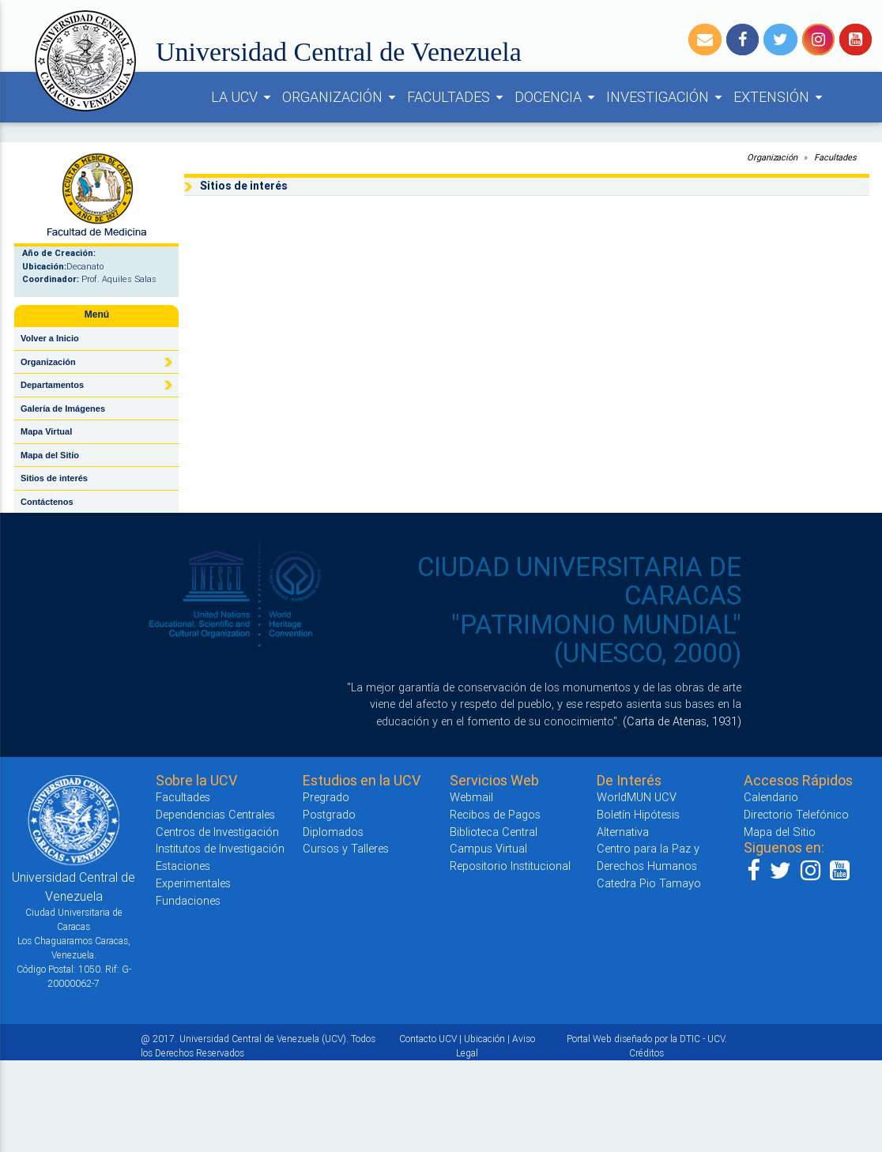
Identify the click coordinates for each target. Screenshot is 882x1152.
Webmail (471, 796)
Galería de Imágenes (63, 408)
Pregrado (326, 796)
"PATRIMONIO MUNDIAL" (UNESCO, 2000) (596, 638)
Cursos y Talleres (346, 848)
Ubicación (484, 1039)
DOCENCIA (557, 97)
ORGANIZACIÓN (341, 97)
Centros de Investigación (217, 831)
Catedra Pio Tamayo (649, 882)
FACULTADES (457, 97)
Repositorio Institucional (510, 865)
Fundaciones (188, 900)
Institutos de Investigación (220, 848)
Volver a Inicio (50, 338)
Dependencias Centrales (215, 814)
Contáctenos (47, 501)
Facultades (835, 157)
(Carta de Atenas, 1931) (682, 720)
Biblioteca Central (493, 831)
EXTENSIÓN (780, 97)
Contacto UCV (428, 1039)
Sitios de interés (54, 478)
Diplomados (333, 831)
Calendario (771, 796)
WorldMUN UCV (637, 796)
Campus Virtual (488, 848)
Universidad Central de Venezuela (339, 51)
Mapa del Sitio (50, 455)
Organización (48, 362)
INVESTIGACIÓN (666, 97)
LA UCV (243, 97)
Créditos (646, 1053)
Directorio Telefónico (796, 814)
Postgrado (329, 814)
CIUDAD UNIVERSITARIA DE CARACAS (579, 581)
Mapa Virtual (46, 431)
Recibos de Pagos (495, 814)
